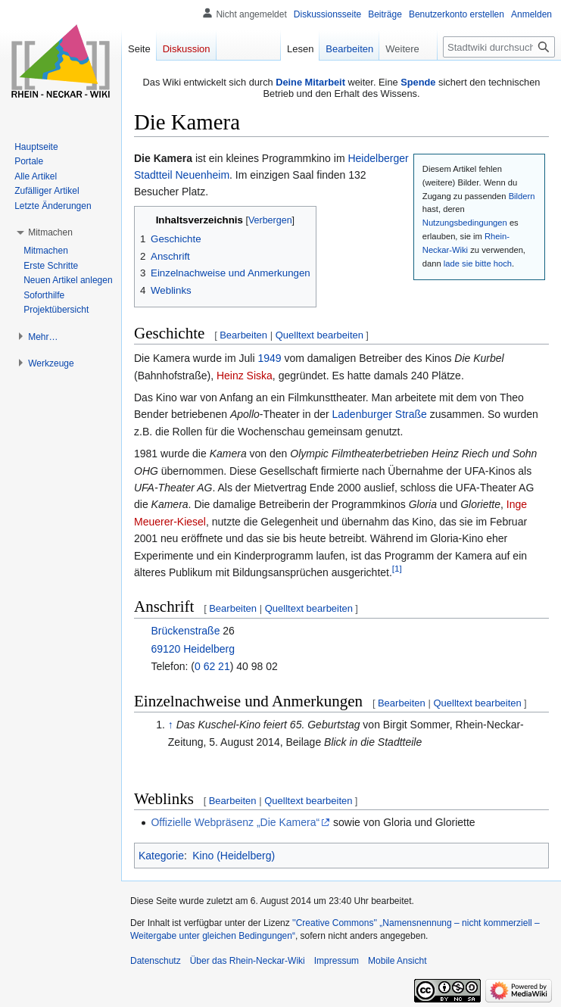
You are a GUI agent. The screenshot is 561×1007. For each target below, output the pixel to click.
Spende (417, 82)
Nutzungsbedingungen (464, 222)
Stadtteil (153, 175)
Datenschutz (155, 961)
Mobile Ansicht (397, 961)
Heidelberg (209, 649)
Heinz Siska (245, 375)
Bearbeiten (243, 335)
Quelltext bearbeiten (319, 335)
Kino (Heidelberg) (233, 856)
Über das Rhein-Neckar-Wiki (247, 961)
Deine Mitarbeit (310, 82)
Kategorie (161, 856)
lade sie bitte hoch (478, 263)
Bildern (522, 196)
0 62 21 (212, 666)
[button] (50, 232)
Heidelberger (378, 158)
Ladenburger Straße (379, 414)
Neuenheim (202, 175)
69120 (165, 649)
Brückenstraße (185, 631)
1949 (269, 358)
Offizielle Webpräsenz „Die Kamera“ (235, 822)
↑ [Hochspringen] (170, 725)
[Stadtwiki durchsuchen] (499, 47)
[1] (397, 568)
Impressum (336, 961)
